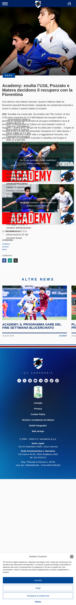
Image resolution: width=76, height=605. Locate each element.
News (4, 249)
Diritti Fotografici (38, 426)
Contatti (38, 403)
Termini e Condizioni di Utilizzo (38, 420)
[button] (71, 556)
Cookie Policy (38, 414)
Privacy (38, 602)
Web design (38, 431)
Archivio (5, 247)
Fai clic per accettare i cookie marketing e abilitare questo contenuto (38, 162)
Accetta (37, 580)
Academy (6, 244)
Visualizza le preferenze (38, 596)
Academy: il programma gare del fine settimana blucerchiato (31, 326)
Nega (38, 588)
